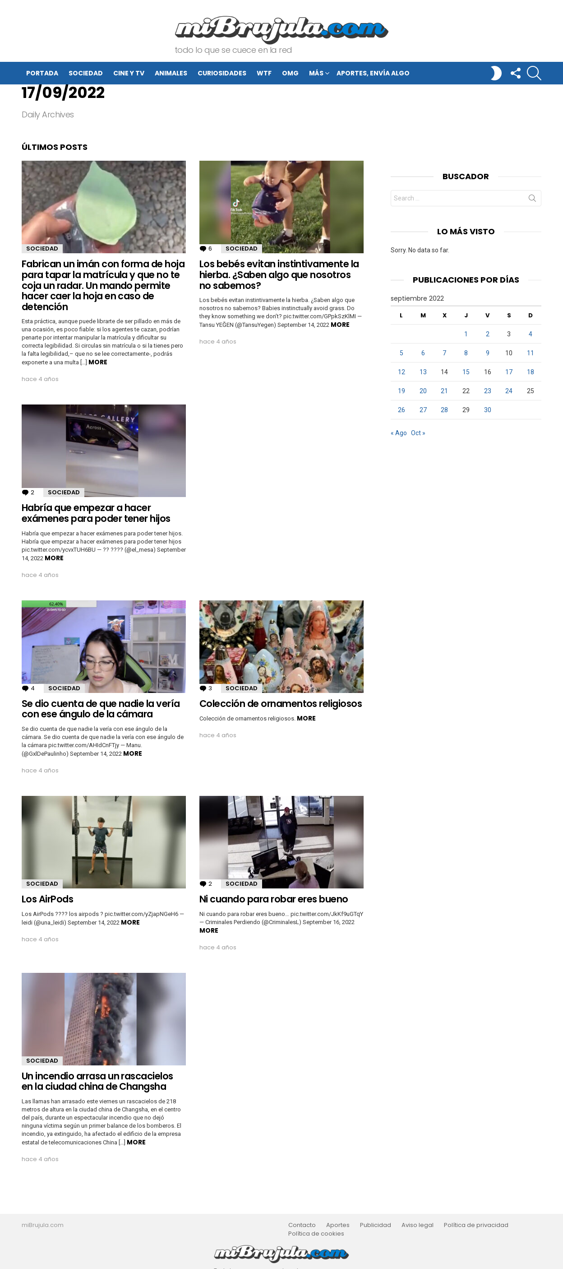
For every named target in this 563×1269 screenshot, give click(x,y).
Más (316, 74)
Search (532, 200)
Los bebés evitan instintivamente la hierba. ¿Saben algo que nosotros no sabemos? (279, 274)
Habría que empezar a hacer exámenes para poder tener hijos (96, 513)
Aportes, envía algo (373, 73)
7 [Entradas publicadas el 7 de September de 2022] (444, 353)
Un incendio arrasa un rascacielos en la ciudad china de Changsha (97, 1081)
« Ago (399, 433)
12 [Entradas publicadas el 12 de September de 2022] (401, 372)
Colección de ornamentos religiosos (280, 703)
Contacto (302, 1225)
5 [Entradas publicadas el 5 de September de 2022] (401, 353)
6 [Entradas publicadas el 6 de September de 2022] (423, 353)
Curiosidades (222, 73)
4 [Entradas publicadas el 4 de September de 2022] (530, 334)
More (97, 362)
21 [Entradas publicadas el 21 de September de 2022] (444, 391)
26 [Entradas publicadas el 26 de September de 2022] (401, 410)
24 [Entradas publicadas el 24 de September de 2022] (508, 391)
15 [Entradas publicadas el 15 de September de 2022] (466, 372)
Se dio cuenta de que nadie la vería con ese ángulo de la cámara (101, 709)
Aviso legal (417, 1225)
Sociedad (86, 73)
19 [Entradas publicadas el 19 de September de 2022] (401, 391)
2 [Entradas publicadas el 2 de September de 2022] (487, 334)
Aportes (338, 1225)
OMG (290, 73)
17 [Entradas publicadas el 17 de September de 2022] (508, 372)
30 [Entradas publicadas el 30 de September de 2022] (487, 410)
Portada (42, 73)
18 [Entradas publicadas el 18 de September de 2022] (530, 372)
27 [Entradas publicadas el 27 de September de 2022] (423, 410)
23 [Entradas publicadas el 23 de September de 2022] (487, 391)
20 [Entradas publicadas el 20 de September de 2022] (423, 391)
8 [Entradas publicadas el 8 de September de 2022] (466, 353)
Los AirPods (47, 899)
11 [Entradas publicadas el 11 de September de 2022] (530, 353)
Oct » (418, 433)
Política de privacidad (476, 1225)
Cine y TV (128, 73)
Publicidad (375, 1225)
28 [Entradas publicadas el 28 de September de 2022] (444, 410)
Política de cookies (316, 1233)
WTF (264, 73)
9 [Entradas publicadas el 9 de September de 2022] (487, 353)
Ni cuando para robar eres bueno (273, 899)
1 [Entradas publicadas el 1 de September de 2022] (466, 334)
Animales (171, 73)
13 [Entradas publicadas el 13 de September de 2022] (423, 372)
